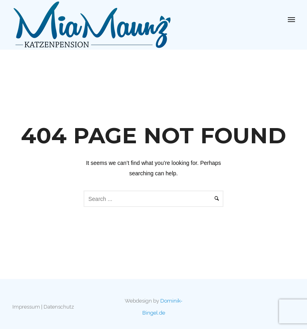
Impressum (26, 307)
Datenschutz (59, 307)
